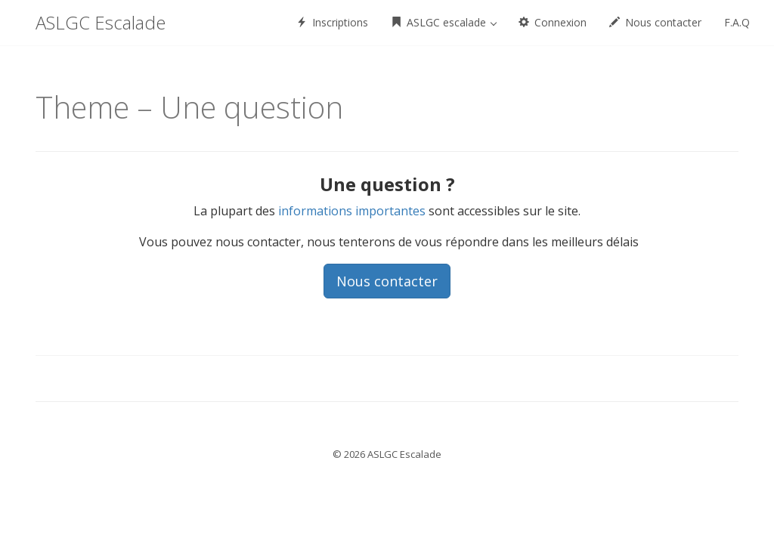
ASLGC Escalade (101, 22)
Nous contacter (655, 22)
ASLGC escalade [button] (444, 22)
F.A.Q (737, 22)
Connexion (553, 22)
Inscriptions (332, 22)
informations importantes (352, 210)
